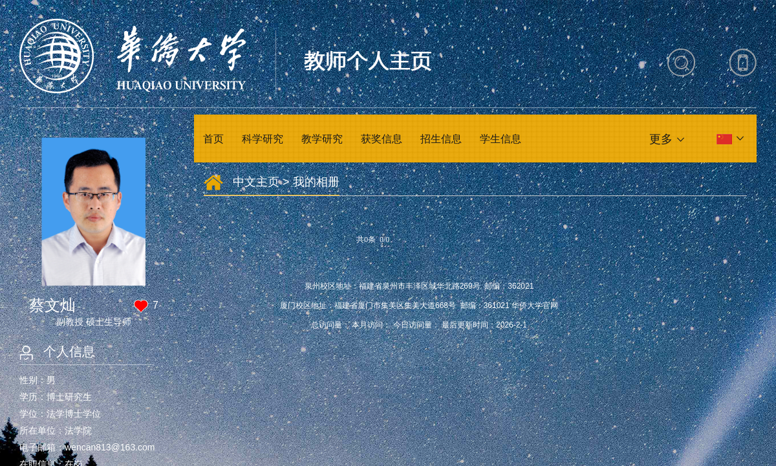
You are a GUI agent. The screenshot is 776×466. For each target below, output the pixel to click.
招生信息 (441, 138)
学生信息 (500, 138)
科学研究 (262, 138)
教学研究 (322, 138)
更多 (661, 139)
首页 (213, 138)
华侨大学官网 (535, 305)
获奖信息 (381, 138)
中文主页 (256, 181)
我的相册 (316, 181)
